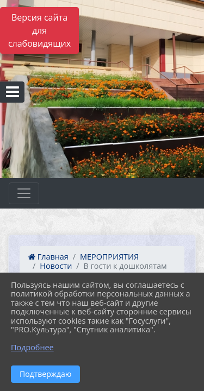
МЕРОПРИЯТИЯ (109, 256)
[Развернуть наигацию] (24, 193)
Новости (56, 266)
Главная (48, 256)
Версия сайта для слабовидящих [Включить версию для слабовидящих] (39, 30)
